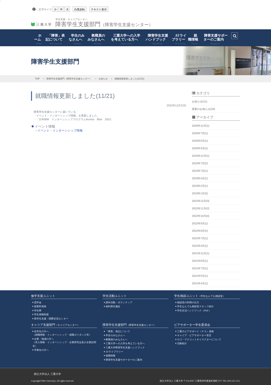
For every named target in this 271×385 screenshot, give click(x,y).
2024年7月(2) (200, 163)
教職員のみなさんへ (96, 39)
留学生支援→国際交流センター (51, 318)
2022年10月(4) (200, 215)
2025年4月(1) (200, 148)
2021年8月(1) (200, 260)
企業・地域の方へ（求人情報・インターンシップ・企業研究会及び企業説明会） (64, 342)
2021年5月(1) (200, 275)
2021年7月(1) (200, 268)
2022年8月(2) (200, 230)
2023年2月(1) (200, 185)
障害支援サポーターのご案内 (213, 39)
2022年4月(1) (200, 245)
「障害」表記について (54, 39)
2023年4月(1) (200, 178)
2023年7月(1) (200, 170)
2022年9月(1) (200, 223)
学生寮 (37, 310)
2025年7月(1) (200, 133)
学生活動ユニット (115, 295)
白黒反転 (79, 9)
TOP (37, 78)
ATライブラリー (178, 39)
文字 (45, 9)
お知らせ (103, 78)
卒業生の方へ (41, 350)
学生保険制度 (41, 314)
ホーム (37, 39)
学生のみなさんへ (75, 39)
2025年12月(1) (200, 125)
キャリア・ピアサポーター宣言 (194, 335)
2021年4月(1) (200, 283)
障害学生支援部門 (104, 23)
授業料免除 (40, 306)
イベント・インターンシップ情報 (60, 130)
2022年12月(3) (200, 200)
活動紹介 (182, 343)
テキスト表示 (99, 9)
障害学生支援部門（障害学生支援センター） (69, 78)
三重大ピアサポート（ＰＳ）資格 (195, 331)
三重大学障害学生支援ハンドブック (125, 347)
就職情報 (193, 39)
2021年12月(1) (200, 253)
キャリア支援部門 (55, 324)
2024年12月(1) (200, 155)
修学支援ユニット (43, 295)
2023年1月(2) (200, 193)
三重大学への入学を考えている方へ (124, 39)
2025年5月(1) (200, 140)
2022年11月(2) (200, 208)
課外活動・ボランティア (119, 302)
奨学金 (37, 302)
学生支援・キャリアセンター (71, 19)
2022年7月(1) (200, 238)
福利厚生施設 (113, 306)
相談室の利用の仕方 (188, 302)
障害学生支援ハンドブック (155, 39)
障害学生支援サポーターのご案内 (124, 359)
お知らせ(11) (199, 101)
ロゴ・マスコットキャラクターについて (199, 339)
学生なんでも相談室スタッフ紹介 (195, 306)
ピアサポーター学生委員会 (192, 324)
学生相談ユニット (199, 295)
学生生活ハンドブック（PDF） (194, 310)
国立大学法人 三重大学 (47, 373)
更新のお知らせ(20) (203, 108)
